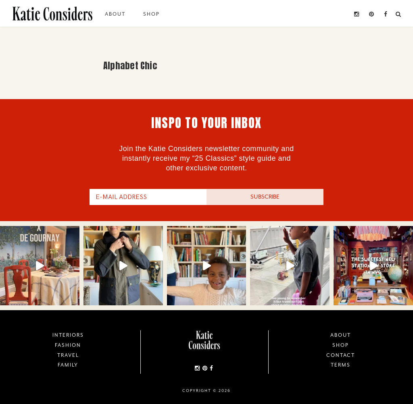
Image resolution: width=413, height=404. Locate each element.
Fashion (68, 345)
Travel (68, 355)
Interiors (68, 335)
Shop (151, 14)
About (115, 14)
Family (68, 365)
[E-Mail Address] (148, 197)
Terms (340, 365)
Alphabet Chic (130, 65)
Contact (340, 355)
